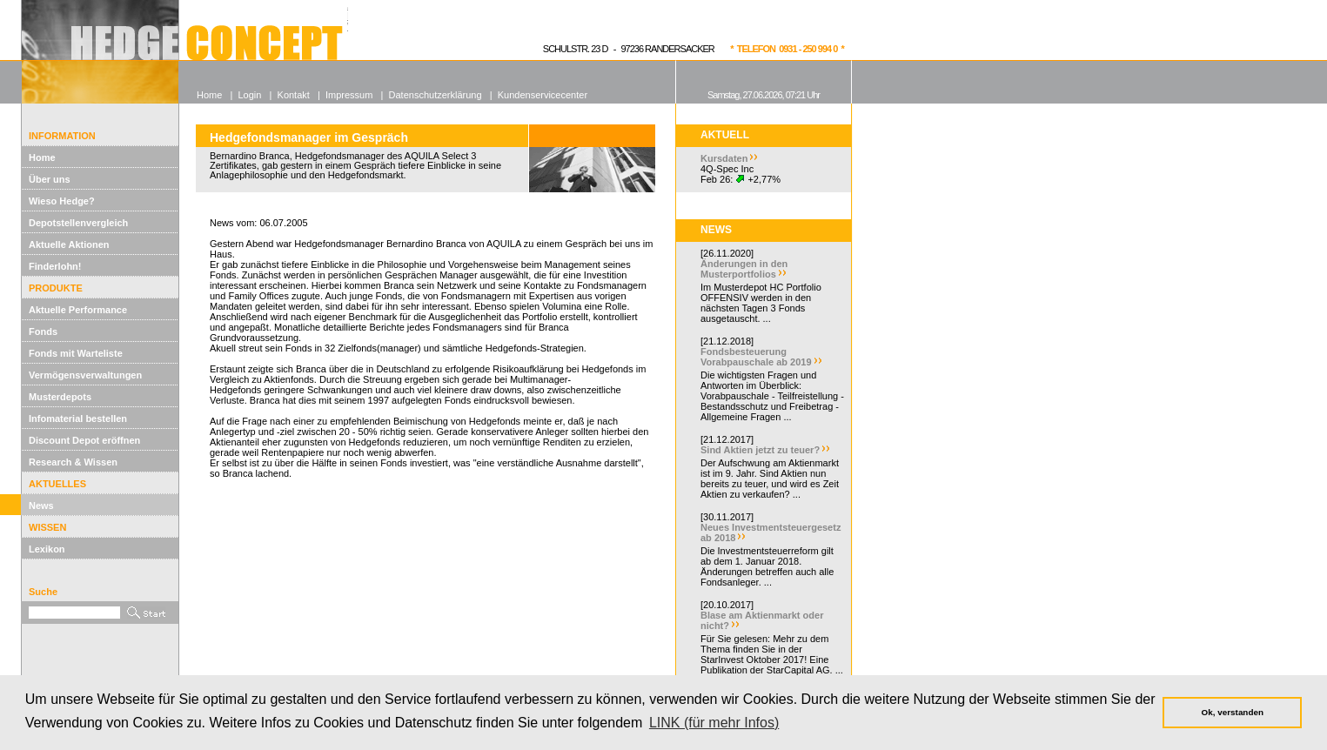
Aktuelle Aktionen (69, 244)
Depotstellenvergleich (78, 223)
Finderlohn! (55, 266)
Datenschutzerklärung (435, 95)
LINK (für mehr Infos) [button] (714, 722)
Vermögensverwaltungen (85, 375)
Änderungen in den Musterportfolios (743, 268)
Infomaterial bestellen (78, 418)
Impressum (348, 95)
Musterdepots (60, 397)
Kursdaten (723, 158)
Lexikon (47, 549)
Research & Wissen (73, 462)
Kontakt (294, 95)
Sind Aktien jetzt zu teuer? (760, 450)
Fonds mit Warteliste (76, 353)
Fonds (43, 331)
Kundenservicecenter (542, 95)
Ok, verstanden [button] (1232, 712)
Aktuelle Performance (78, 310)
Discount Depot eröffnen (84, 440)
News (41, 505)
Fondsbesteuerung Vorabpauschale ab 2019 (756, 356)
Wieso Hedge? (62, 201)
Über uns (49, 179)
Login (249, 95)
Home (42, 157)
